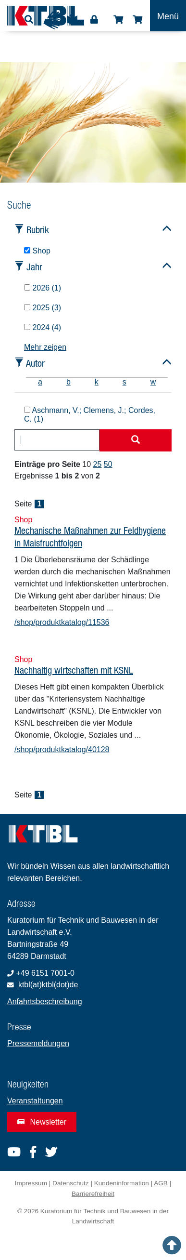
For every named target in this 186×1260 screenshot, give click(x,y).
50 (108, 464)
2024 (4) (42, 327)
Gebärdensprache (52, 20)
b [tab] (68, 382)
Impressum (31, 1183)
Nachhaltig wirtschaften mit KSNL (73, 670)
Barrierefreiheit (93, 1193)
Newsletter (41, 1122)
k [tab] (97, 382)
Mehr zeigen (45, 347)
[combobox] (56, 440)
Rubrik (37, 229)
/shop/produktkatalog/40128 (61, 749)
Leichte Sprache (72, 22)
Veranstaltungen (35, 1101)
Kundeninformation (121, 1183)
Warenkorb (137, 20)
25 (97, 464)
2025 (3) (42, 308)
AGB (161, 1183)
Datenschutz (70, 1183)
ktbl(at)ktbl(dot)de (48, 985)
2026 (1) (42, 288)
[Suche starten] (135, 440)
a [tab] (40, 382)
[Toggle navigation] (168, 15)
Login (94, 20)
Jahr (34, 266)
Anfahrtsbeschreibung (44, 1001)
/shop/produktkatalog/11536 (61, 622)
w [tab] (153, 382)
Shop (118, 20)
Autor (35, 363)
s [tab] (124, 382)
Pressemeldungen (38, 1043)
